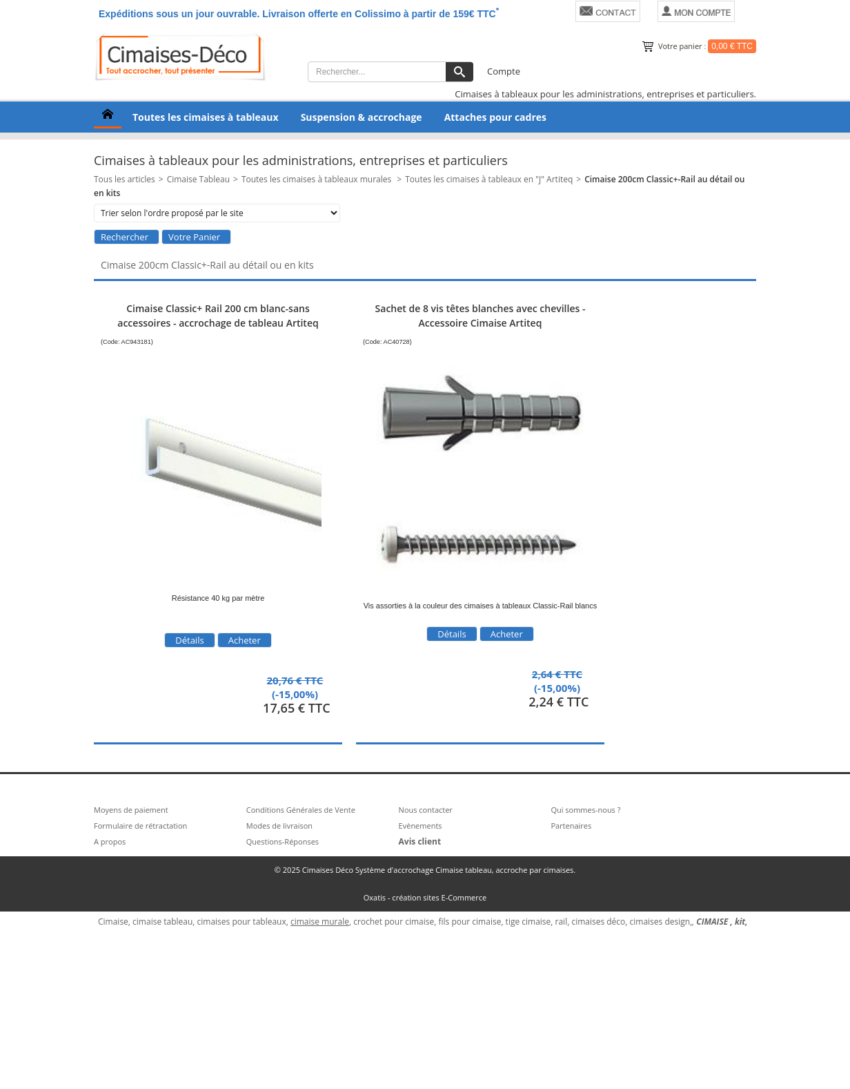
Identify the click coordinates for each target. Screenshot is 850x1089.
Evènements (420, 825)
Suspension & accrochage (361, 117)
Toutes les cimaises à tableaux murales (317, 179)
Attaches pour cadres (495, 117)
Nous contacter (426, 809)
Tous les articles (124, 179)
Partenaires (571, 825)
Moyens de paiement (131, 809)
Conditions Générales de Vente (300, 809)
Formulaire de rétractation (140, 825)
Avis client (420, 841)
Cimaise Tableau (198, 179)
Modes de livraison (279, 825)
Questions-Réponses (282, 841)
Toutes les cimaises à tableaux (205, 117)
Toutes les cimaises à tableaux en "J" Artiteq (489, 179)
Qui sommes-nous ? (585, 809)
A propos (110, 841)
